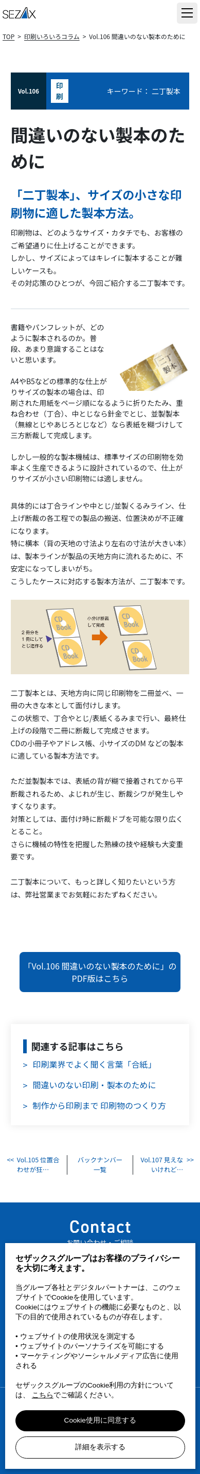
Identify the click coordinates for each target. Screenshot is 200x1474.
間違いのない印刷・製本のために (94, 1084)
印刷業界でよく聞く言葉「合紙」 (94, 1064)
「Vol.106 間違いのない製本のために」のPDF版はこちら (100, 972)
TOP (8, 36)
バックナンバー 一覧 (100, 1164)
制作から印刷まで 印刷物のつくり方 (100, 1105)
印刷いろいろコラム (52, 36)
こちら (42, 1395)
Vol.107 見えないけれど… (162, 1164)
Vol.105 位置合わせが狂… (38, 1164)
